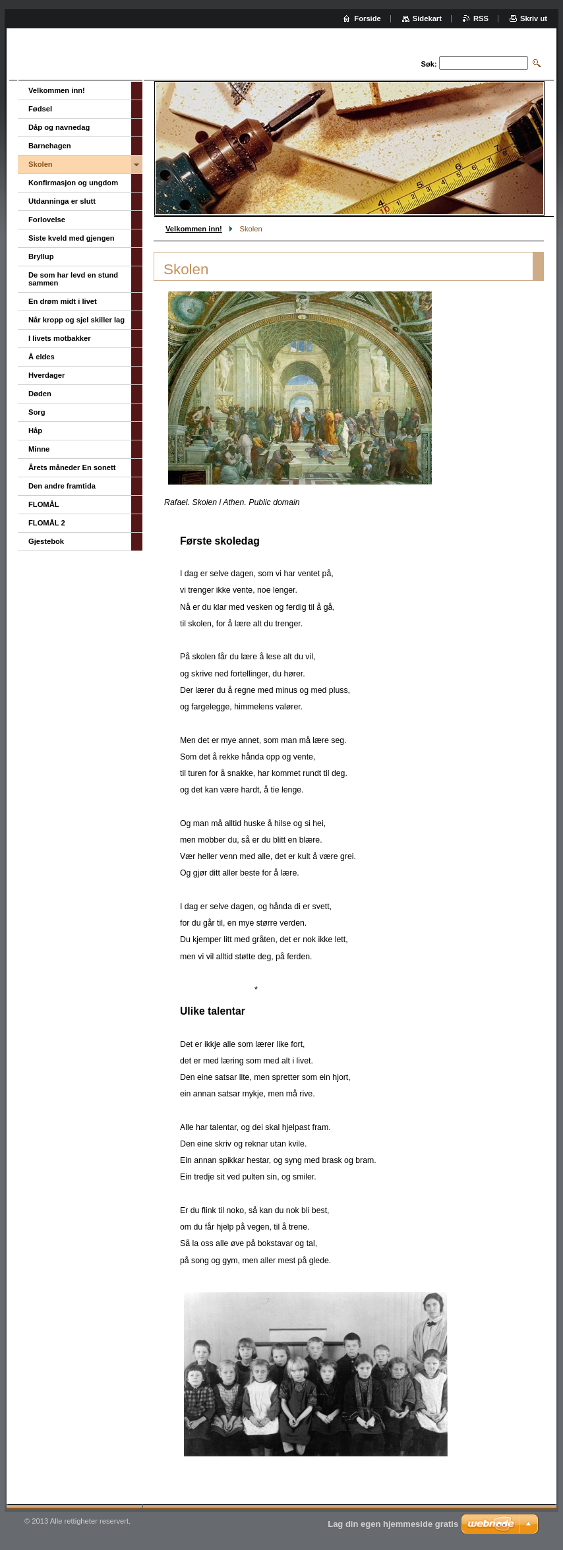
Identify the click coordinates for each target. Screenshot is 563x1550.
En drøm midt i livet (62, 301)
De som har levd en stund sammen (73, 279)
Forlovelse (46, 220)
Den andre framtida (62, 486)
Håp (35, 430)
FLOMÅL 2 (46, 523)
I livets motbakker (59, 338)
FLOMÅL (43, 504)
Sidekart (427, 18)
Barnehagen (49, 146)
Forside (367, 18)
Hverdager (46, 375)
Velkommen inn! (193, 229)
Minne (38, 449)
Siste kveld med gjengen (71, 238)
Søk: (429, 64)
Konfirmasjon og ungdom (73, 183)
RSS (481, 18)
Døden (39, 394)
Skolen (40, 164)
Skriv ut (533, 18)
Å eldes (41, 357)
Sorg (36, 412)
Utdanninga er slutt (62, 201)
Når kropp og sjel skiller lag (76, 320)
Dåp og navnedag (59, 127)
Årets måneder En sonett (71, 467)
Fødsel (40, 109)
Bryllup (41, 256)
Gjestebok (46, 541)
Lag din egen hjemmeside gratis (393, 1524)
